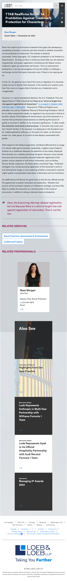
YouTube (41, 529)
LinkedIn (13, 529)
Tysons (29, 524)
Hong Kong (50, 524)
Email (22, 305)
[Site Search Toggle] (56, 6)
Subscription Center (47, 531)
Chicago (32, 522)
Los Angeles (8, 522)
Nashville (42, 522)
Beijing (39, 524)
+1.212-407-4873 (27, 302)
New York (20, 522)
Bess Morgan (10, 32)
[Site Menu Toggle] (62, 6)
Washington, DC (56, 522)
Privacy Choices (15, 534)
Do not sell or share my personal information (43, 534)
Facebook (24, 529)
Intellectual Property (13, 241)
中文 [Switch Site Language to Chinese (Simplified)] (20, 5)
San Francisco (17, 524)
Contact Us (52, 529)
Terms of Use (31, 531)
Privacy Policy (17, 531)
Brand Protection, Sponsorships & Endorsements (26, 236)
